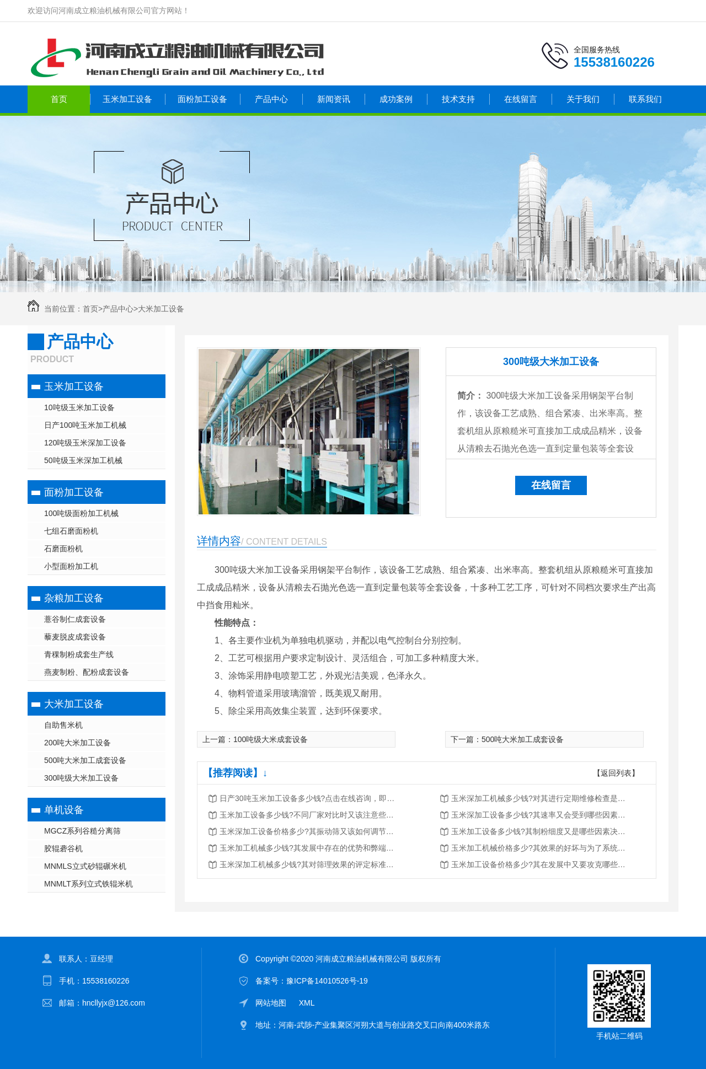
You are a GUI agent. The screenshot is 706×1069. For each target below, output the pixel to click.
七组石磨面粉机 (71, 531)
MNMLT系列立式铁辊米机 (88, 883)
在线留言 (520, 99)
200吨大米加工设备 (77, 742)
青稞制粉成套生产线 (79, 654)
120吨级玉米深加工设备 (85, 442)
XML (307, 1002)
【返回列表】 (616, 773)
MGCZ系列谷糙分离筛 (82, 830)
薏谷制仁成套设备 (75, 619)
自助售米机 (63, 725)
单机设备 (64, 809)
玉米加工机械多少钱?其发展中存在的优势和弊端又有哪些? (308, 848)
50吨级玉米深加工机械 (83, 460)
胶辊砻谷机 (63, 848)
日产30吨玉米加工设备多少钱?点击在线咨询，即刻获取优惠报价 (308, 798)
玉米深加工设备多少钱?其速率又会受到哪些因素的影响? (539, 814)
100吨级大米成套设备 (270, 739)
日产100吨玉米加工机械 (85, 425)
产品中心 (271, 99)
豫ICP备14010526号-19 (327, 980)
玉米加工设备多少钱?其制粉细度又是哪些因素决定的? (539, 831)
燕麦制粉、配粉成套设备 (86, 672)
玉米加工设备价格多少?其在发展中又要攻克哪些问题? (539, 864)
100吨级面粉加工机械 (81, 513)
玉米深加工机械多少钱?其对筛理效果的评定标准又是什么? (308, 864)
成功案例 (396, 99)
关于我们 (583, 99)
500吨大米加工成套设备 (85, 760)
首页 (59, 99)
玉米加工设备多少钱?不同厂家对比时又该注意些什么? (308, 814)
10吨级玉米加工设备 (79, 407)
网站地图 (270, 1002)
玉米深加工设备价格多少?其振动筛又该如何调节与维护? (308, 831)
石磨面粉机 (63, 548)
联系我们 (645, 99)
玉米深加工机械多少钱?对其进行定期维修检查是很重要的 (539, 798)
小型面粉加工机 (71, 566)
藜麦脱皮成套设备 (75, 636)
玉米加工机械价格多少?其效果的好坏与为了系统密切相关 (539, 848)
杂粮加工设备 (74, 598)
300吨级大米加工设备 (81, 777)
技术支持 (458, 99)
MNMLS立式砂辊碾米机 (85, 866)
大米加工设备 (161, 308)
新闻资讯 (333, 99)
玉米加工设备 (127, 99)
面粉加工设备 (202, 99)
